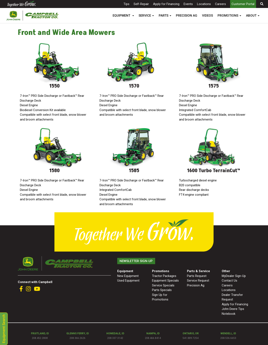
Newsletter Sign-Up (136, 261)
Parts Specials (162, 290)
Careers (220, 4)
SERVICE (145, 15)
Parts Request (196, 276)
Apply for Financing (166, 4)
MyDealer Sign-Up (234, 276)
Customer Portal (243, 4)
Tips (126, 4)
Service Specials (163, 285)
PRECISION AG (186, 15)
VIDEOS (207, 15)
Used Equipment (128, 280)
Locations (204, 4)
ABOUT (251, 15)
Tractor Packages (164, 276)
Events (188, 4)
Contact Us (229, 280)
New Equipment (128, 276)
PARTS (163, 15)
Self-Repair (141, 4)
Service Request (198, 280)
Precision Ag (195, 285)
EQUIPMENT (122, 15)
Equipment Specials (165, 280)
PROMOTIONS (228, 15)
